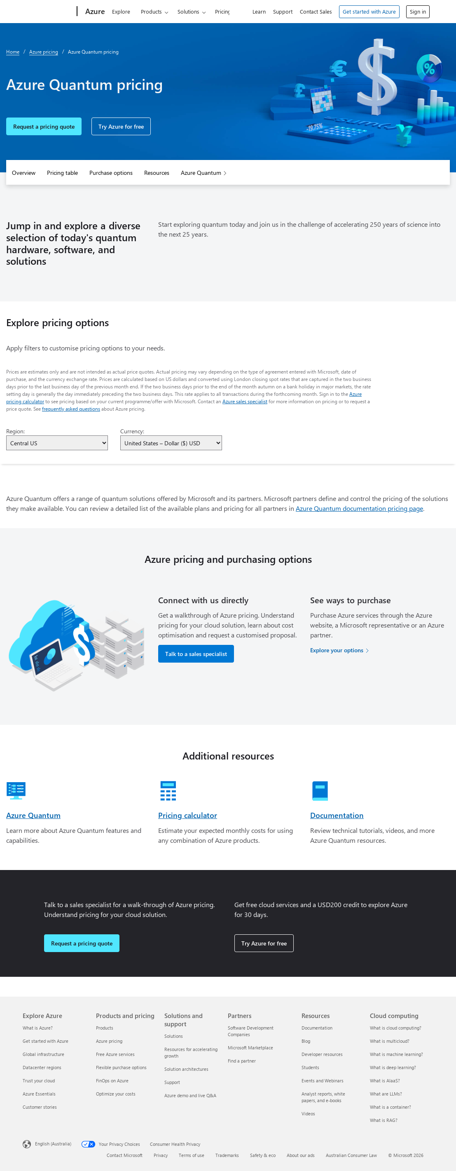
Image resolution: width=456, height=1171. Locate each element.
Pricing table (62, 172)
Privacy (161, 1155)
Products (151, 11)
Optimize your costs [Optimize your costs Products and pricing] (116, 1094)
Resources (156, 172)
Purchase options (111, 172)
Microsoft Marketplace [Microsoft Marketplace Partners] (250, 1047)
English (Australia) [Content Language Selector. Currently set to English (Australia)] (53, 1143)
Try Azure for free (121, 126)
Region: (15, 431)
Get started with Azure (369, 11)
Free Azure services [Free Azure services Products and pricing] (115, 1054)
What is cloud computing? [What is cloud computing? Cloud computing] (395, 1028)
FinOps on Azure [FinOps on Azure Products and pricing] (112, 1080)
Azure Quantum (201, 172)
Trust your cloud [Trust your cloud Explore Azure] (39, 1080)
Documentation (337, 815)
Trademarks (227, 1155)
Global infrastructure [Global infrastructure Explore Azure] (43, 1054)
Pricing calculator (187, 815)
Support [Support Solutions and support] (172, 1082)
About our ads (301, 1155)
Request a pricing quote (44, 126)
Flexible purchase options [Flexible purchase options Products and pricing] (121, 1067)
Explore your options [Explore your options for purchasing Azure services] (336, 650)
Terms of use (191, 1155)
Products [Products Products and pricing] (104, 1028)
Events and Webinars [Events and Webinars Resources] (323, 1080)
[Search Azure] (238, 10)
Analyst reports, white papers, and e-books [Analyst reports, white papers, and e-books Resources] (323, 1097)
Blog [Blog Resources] (306, 1041)
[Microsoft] (48, 11)
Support (282, 11)
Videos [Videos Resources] (308, 1113)
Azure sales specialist (244, 401)
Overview (23, 172)
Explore (121, 11)
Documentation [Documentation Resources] (317, 1028)
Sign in (418, 11)
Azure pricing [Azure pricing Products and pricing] (109, 1041)
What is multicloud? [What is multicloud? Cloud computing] (389, 1041)
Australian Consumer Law (351, 1155)
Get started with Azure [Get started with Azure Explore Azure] (45, 1041)
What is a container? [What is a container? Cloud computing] (390, 1107)
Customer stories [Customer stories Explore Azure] (40, 1107)
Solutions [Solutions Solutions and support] (173, 1036)
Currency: (132, 431)
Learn (259, 11)
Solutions (188, 11)
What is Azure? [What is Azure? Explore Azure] (38, 1028)
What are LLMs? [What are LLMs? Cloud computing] (386, 1094)
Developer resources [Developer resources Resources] (322, 1054)
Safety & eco (263, 1155)
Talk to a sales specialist (196, 654)
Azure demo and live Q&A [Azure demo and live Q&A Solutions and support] (190, 1095)
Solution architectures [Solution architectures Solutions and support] (186, 1069)
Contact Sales (316, 11)
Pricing (223, 11)
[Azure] (94, 11)
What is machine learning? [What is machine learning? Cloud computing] (396, 1054)
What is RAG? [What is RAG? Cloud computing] (384, 1120)
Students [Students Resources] (310, 1067)
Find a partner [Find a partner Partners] (242, 1061)
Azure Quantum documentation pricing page (359, 508)
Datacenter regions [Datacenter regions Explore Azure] (42, 1067)
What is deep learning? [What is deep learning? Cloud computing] (393, 1067)
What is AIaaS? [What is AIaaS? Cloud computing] (385, 1080)
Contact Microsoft (125, 1155)
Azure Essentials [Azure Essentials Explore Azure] (39, 1094)
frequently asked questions (71, 408)
